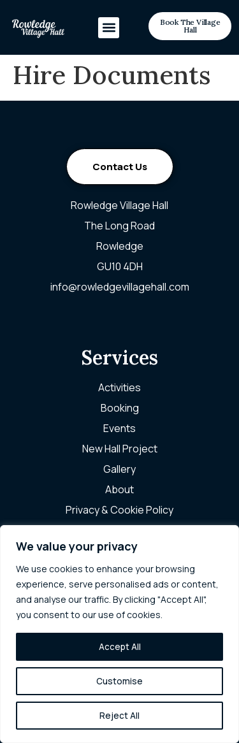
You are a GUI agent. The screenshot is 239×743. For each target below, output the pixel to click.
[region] (119, 634)
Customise (119, 681)
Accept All (120, 646)
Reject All (119, 715)
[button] (108, 27)
